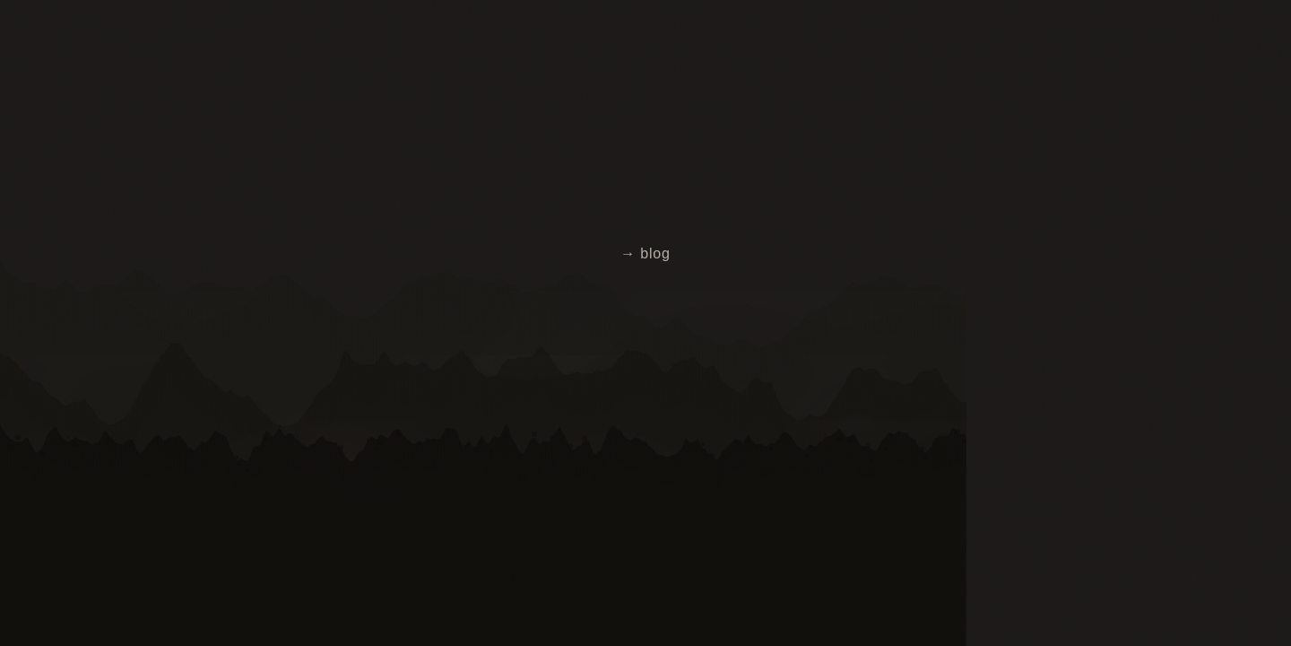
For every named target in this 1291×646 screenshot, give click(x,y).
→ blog (645, 253)
